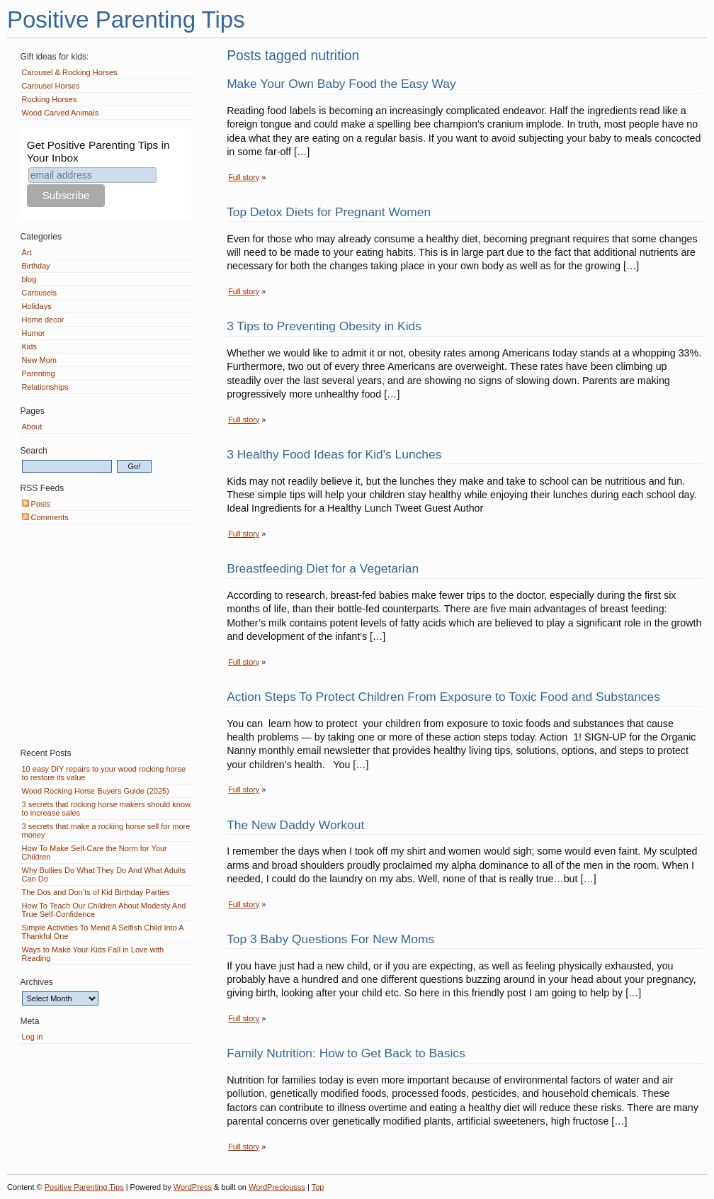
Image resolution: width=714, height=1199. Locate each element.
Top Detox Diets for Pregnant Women (329, 212)
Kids (29, 346)
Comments (45, 517)
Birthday (36, 265)
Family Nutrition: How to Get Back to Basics (346, 1053)
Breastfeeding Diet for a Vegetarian (323, 568)
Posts (36, 504)
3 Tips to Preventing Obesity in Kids (324, 326)
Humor (33, 333)
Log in (32, 1036)
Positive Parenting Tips (126, 19)
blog (29, 279)
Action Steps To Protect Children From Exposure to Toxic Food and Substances (443, 696)
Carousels (39, 292)
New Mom (39, 360)
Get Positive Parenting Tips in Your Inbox (98, 151)
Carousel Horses (51, 85)
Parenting (38, 373)
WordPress (193, 1187)
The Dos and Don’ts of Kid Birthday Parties (96, 892)
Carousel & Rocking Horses (70, 72)
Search (34, 451)
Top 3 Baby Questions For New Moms (330, 939)
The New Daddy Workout (295, 825)
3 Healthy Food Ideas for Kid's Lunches (334, 454)
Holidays (37, 306)
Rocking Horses (49, 99)
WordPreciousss (277, 1187)
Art (27, 252)
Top (318, 1187)
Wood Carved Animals (60, 112)
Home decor (43, 319)
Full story (243, 177)
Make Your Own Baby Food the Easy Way (341, 84)
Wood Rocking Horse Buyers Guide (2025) (95, 791)
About (32, 426)
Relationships (45, 387)
